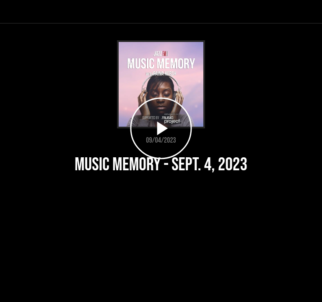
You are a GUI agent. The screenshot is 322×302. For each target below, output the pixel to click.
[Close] (12, 12)
